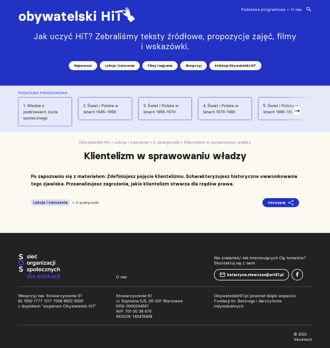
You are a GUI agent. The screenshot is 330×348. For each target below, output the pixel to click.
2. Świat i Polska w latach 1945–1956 (100, 108)
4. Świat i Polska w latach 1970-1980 (220, 108)
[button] (297, 111)
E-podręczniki (87, 202)
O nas (296, 9)
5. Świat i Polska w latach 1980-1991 (281, 108)
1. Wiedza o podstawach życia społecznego (40, 111)
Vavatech (303, 339)
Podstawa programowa (263, 9)
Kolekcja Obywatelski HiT (235, 66)
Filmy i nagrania (160, 66)
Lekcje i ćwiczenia (119, 66)
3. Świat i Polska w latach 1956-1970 (161, 108)
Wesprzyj (193, 66)
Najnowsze (83, 66)
